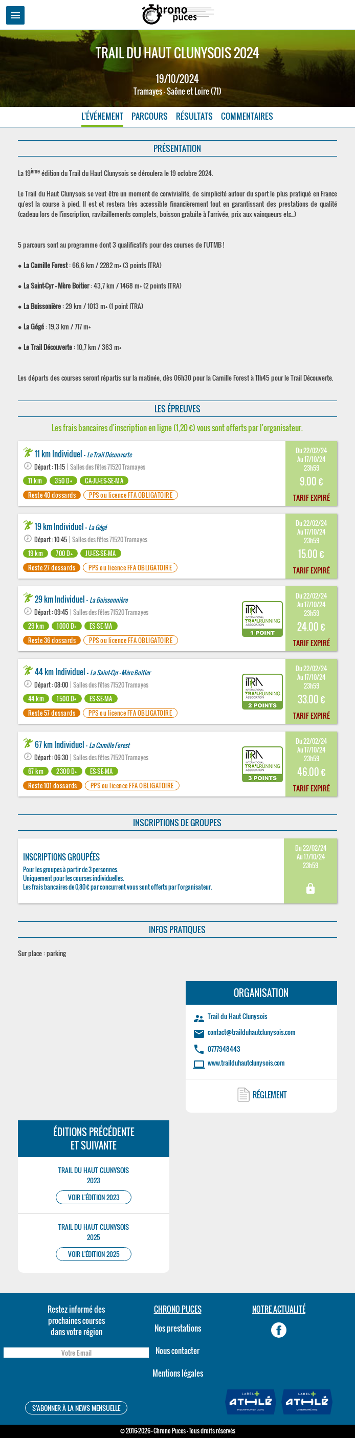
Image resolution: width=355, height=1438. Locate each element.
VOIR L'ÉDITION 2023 (94, 1197)
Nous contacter (177, 1350)
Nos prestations (177, 1328)
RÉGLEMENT (270, 1094)
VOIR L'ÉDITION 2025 (94, 1254)
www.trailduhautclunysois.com (246, 1062)
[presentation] (76, 1381)
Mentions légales (177, 1373)
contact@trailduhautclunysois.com (252, 1031)
